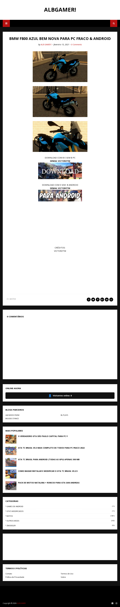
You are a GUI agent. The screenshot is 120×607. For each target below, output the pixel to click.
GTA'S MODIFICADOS (61, 511)
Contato (8, 573)
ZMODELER (61, 525)
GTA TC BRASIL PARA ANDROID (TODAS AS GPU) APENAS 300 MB (48, 459)
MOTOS (13, 299)
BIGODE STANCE (12, 418)
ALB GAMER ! (46, 44)
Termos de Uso (67, 573)
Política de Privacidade (14, 577)
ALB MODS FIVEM (12, 415)
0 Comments (76, 44)
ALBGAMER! (60, 9)
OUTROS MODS (61, 521)
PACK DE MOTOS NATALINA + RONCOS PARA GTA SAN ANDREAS (48, 482)
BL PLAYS (64, 415)
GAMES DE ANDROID (61, 506)
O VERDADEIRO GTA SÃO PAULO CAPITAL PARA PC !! (43, 436)
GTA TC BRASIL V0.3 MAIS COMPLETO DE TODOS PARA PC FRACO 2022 (51, 448)
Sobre (63, 577)
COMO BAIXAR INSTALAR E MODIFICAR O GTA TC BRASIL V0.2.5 (48, 471)
